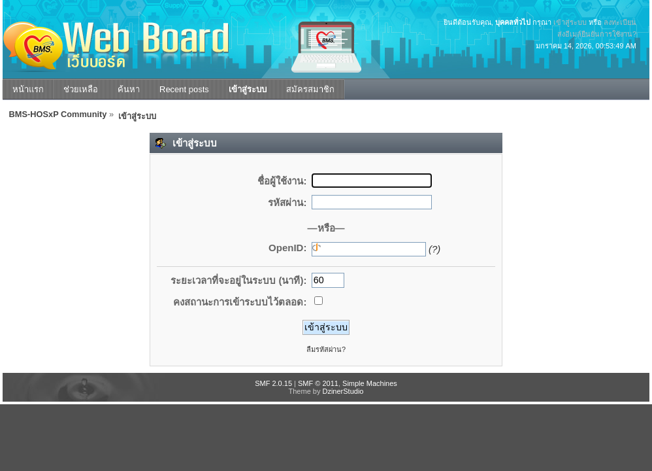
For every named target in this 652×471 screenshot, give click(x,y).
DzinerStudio (342, 391)
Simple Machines (369, 383)
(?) (434, 248)
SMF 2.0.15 (273, 383)
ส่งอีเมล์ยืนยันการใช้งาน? (596, 34)
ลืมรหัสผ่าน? (326, 349)
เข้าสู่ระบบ (570, 22)
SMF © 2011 (318, 383)
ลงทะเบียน (620, 22)
